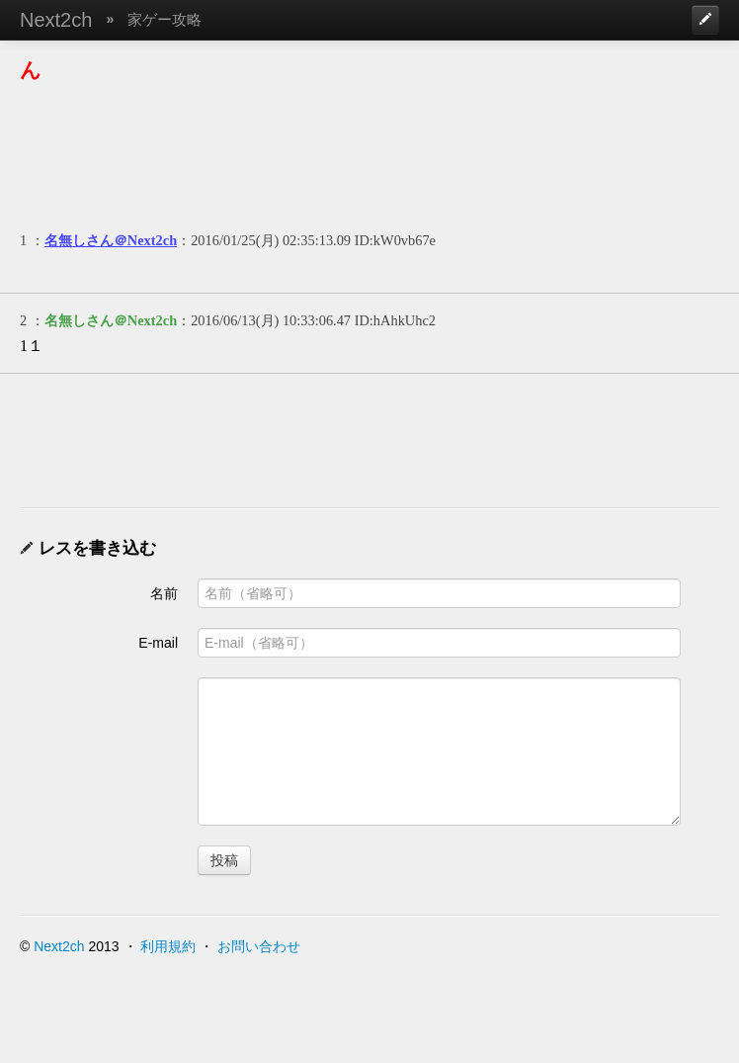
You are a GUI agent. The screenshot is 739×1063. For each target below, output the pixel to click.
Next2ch (56, 20)
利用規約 (168, 946)
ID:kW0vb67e (395, 240)
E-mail (158, 643)
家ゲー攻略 (164, 19)
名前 (164, 593)
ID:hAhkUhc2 (395, 320)
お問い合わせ (258, 946)
